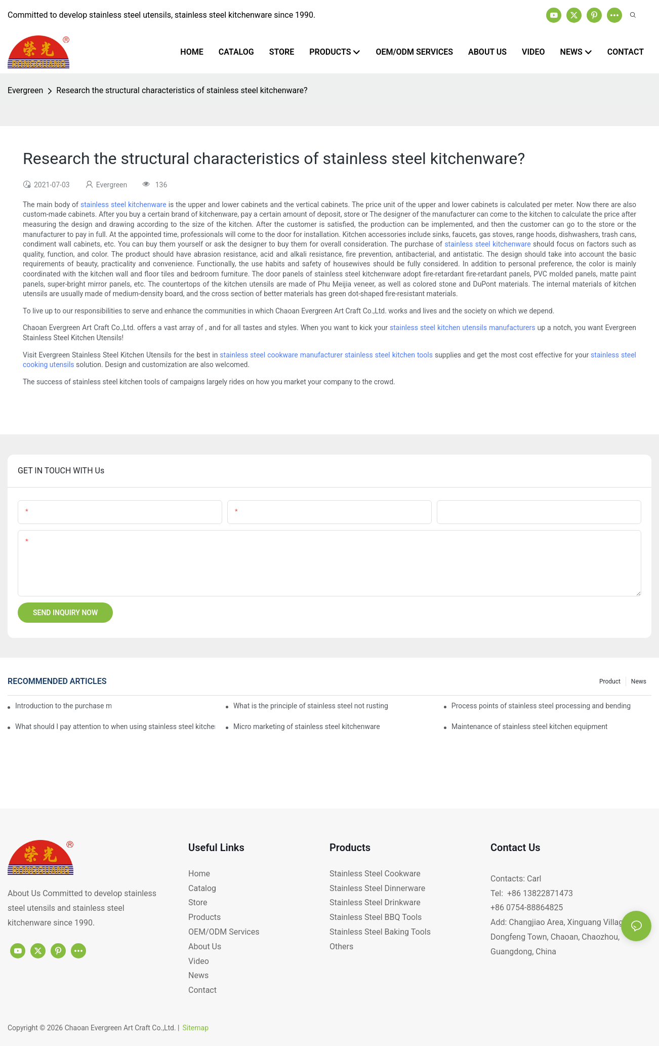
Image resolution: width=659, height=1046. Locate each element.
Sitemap (196, 1028)
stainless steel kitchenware (123, 204)
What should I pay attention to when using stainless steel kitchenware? (115, 726)
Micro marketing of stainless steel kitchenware (306, 726)
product (610, 681)
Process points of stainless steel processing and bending (541, 706)
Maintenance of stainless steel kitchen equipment (529, 726)
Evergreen (25, 90)
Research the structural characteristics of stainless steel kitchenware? (181, 90)
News (638, 681)
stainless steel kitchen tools (389, 355)
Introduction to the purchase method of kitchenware (63, 706)
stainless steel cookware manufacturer (281, 355)
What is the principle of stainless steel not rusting (310, 706)
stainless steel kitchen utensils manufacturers (462, 328)
